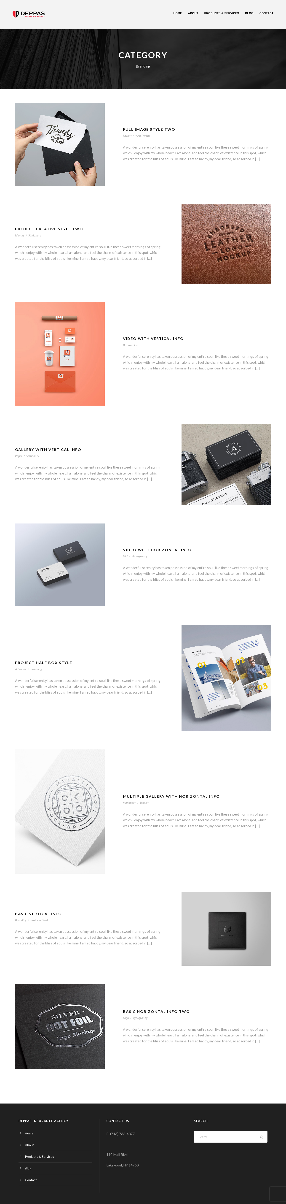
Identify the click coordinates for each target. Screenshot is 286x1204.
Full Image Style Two (149, 129)
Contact (266, 13)
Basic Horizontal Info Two (156, 1011)
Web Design (142, 136)
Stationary (34, 235)
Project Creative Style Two (49, 229)
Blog (249, 13)
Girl (125, 556)
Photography (139, 556)
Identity (19, 235)
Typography (140, 1018)
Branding (36, 669)
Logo (126, 1018)
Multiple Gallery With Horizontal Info (171, 796)
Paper (18, 456)
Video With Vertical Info (153, 338)
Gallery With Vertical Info (48, 449)
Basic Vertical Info (38, 913)
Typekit (144, 803)
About (193, 13)
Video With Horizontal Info (157, 550)
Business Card (131, 345)
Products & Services (221, 13)
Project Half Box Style (43, 662)
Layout (127, 136)
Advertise (21, 669)
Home (177, 13)
